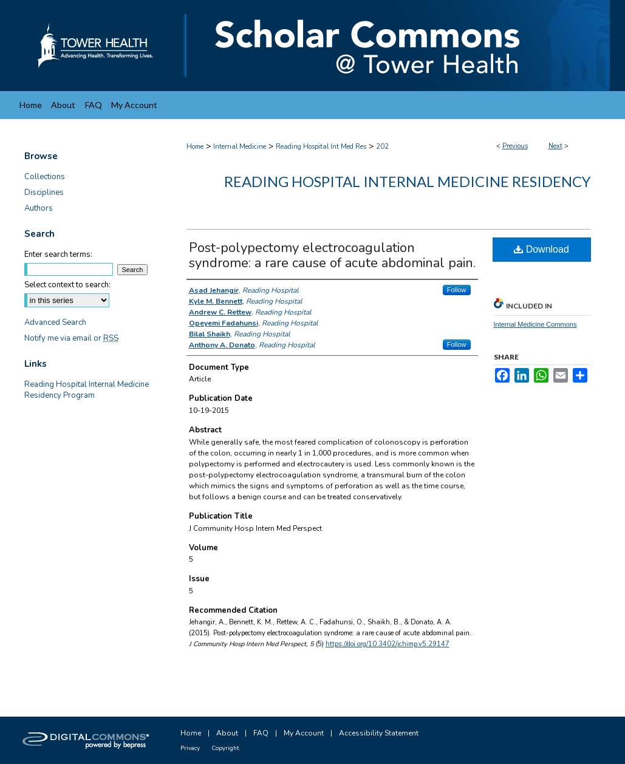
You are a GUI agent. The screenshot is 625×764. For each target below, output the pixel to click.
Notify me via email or (71, 338)
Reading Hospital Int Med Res (321, 146)
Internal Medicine (239, 146)
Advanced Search (55, 322)
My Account (304, 733)
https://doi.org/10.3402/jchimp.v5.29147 (387, 644)
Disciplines (44, 192)
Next (555, 146)
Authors (38, 208)
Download (541, 249)
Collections (44, 176)
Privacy (190, 748)
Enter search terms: (58, 254)
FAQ (260, 733)
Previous (515, 146)
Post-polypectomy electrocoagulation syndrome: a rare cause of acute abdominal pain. (332, 255)
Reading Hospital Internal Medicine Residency (407, 181)
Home (194, 146)
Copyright (225, 748)
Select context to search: (67, 284)
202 (382, 146)
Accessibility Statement (378, 733)
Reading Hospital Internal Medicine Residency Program (86, 390)
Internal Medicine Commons (535, 324)
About (227, 733)
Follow (456, 289)
